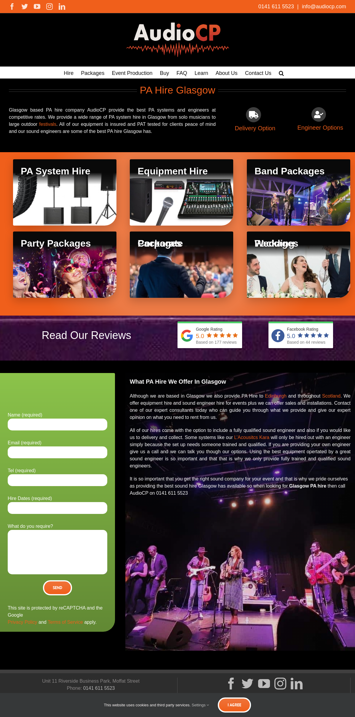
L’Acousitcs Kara (251, 437)
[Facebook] (231, 683)
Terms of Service (65, 622)
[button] (281, 72)
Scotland (331, 395)
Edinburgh (276, 395)
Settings (200, 705)
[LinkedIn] (297, 683)
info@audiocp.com (323, 6)
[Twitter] (247, 683)
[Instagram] (280, 683)
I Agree (234, 705)
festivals (47, 124)
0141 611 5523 (276, 6)
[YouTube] (264, 683)
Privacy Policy (22, 622)
